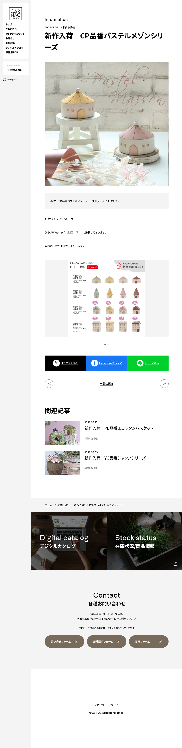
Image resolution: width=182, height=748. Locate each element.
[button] (105, 344)
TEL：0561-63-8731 (92, 628)
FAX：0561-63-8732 (121, 628)
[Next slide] (153, 303)
